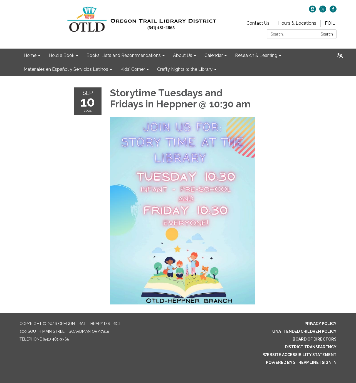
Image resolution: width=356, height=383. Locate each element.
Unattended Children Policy (304, 331)
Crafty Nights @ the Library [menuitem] (184, 69)
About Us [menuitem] (182, 55)
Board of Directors (315, 339)
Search (327, 34)
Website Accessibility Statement (300, 354)
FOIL (330, 23)
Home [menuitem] (30, 55)
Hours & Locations (297, 23)
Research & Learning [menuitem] (256, 55)
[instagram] (312, 11)
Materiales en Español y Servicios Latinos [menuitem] (66, 69)
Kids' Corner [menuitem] (132, 69)
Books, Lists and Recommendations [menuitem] (123, 55)
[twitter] (322, 11)
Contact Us (258, 23)
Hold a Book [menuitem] (61, 55)
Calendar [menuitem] (213, 55)
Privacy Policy (321, 323)
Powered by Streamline (292, 362)
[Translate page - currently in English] (340, 55)
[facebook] (333, 11)
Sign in (329, 362)
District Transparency (311, 347)
